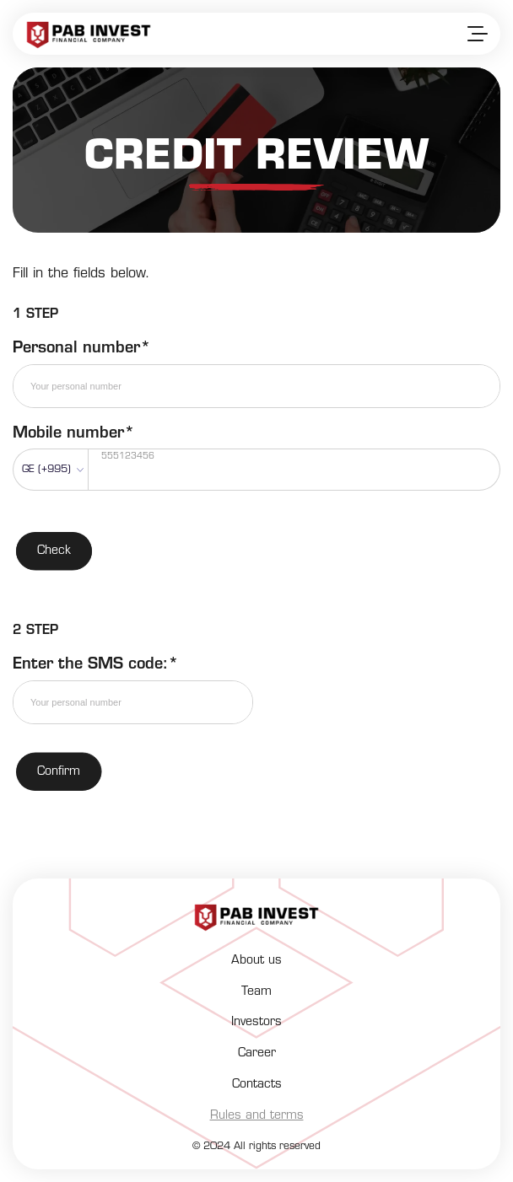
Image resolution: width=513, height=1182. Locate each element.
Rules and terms (257, 1115)
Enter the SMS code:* (96, 665)
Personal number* (82, 349)
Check (54, 551)
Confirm (58, 772)
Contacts (257, 1084)
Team (256, 992)
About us (256, 960)
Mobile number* (74, 434)
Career (257, 1053)
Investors (256, 1022)
